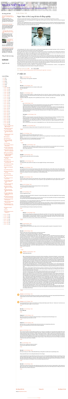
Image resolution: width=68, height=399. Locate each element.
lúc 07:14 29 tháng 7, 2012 (26, 191)
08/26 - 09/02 (6, 116)
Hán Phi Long (36, 70)
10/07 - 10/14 (6, 106)
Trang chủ (41, 389)
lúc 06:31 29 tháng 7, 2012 (27, 184)
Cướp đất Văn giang (26, 70)
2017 (4, 78)
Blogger (39, 397)
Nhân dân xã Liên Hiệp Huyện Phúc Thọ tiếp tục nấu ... (8, 187)
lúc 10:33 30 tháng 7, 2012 (26, 330)
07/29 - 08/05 (6, 122)
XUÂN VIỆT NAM (13, 5)
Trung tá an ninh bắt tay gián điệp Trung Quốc (8, 126)
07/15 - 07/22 (6, 214)
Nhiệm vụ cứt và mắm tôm (8, 152)
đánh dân (32, 70)
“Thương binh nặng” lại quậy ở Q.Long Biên (8, 134)
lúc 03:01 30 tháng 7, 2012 (28, 315)
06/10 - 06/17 (6, 222)
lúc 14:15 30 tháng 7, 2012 (28, 350)
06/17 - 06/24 (6, 220)
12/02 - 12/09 (6, 93)
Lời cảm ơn (6, 209)
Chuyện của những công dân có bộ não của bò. (8, 202)
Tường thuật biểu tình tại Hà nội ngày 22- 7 (8, 212)
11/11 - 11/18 (6, 98)
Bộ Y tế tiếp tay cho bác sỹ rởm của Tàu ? (8, 178)
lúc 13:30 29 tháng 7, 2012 (30, 212)
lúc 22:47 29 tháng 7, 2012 (28, 301)
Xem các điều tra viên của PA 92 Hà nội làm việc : (9, 162)
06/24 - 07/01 (6, 219)
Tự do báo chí (49, 70)
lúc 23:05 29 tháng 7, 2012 (31, 144)
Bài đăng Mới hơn (20, 389)
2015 (4, 81)
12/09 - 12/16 (6, 92)
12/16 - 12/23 (6, 90)
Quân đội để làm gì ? (7, 138)
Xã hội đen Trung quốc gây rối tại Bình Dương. (8, 184)
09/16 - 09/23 (6, 111)
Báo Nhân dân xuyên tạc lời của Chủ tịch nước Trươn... (9, 197)
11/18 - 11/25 (6, 97)
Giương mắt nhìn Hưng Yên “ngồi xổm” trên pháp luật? (8, 150)
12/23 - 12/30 (6, 89)
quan (21, 330)
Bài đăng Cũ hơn (62, 389)
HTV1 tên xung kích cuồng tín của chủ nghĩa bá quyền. (8, 181)
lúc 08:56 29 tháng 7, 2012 (28, 103)
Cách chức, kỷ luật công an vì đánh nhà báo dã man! (8, 148)
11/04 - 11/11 (6, 100)
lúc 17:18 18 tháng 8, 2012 (31, 125)
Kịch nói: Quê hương (7, 173)
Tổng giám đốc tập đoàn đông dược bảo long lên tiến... (8, 190)
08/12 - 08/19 (6, 119)
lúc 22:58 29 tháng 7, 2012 (31, 251)
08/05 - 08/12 (6, 121)
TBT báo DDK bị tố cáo (8, 165)
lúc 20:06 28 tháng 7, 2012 (28, 154)
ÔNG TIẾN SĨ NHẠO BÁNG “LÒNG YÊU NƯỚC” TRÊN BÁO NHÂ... (8, 155)
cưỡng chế (21, 70)
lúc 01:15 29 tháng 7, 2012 (28, 167)
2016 (4, 79)
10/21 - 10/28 (6, 103)
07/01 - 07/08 (6, 217)
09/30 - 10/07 (6, 108)
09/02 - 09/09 (6, 114)
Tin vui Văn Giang (7, 143)
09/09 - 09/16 (6, 113)
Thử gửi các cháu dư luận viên (7, 24)
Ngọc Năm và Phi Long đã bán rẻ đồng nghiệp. (8, 129)
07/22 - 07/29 (6, 124)
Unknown (24, 251)
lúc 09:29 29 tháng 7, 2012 (27, 223)
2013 (4, 84)
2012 (4, 86)
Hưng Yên (40, 70)
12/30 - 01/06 (6, 87)
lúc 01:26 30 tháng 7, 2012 (28, 308)
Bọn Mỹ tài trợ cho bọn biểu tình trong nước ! (8, 199)
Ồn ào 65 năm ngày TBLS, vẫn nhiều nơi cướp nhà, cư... (8, 131)
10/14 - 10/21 (6, 105)
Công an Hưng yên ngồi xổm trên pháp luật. (8, 145)
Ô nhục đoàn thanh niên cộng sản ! (8, 47)
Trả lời (21, 82)
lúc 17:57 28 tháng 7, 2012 (27, 133)
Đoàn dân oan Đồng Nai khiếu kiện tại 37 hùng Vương (8, 140)
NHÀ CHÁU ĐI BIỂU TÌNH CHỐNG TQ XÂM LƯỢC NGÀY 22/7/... (8, 194)
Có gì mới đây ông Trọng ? (8, 169)
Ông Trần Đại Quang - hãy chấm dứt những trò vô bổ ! (8, 205)
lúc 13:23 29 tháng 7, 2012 (31, 114)
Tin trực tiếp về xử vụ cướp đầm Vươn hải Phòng (10, 40)
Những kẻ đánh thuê (7, 159)
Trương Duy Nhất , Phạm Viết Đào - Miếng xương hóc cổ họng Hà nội (7, 31)
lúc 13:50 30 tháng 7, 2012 (26, 342)
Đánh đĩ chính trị (6, 136)
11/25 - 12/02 (6, 95)
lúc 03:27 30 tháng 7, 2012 (28, 322)
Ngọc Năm (44, 70)
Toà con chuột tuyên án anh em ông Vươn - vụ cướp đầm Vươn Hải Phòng (8, 16)
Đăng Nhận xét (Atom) (23, 391)
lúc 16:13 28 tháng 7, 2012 (28, 85)
